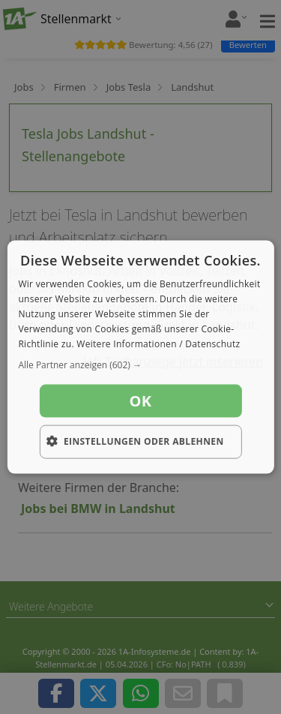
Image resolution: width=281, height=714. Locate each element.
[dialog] (140, 357)
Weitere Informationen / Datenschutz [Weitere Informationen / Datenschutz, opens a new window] (158, 343)
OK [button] (141, 401)
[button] (140, 365)
